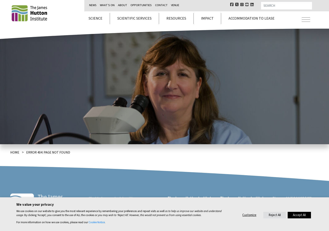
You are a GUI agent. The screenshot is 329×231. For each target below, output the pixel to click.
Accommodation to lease (251, 18)
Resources (176, 18)
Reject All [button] (275, 215)
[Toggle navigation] (306, 20)
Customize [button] (249, 215)
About (122, 5)
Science (95, 18)
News (93, 5)
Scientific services (134, 18)
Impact (207, 18)
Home (14, 152)
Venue (175, 5)
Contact (161, 5)
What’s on (107, 5)
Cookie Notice (97, 222)
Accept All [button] (299, 215)
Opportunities (141, 5)
